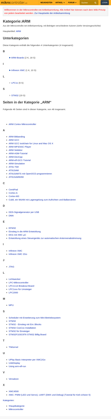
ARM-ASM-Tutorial (18, 153)
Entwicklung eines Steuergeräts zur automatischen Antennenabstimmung (45, 238)
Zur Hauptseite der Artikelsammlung (52, 13)
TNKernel (13, 347)
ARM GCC (14, 140)
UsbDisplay (14, 363)
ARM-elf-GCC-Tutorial (20, 160)
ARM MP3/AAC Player (20, 147)
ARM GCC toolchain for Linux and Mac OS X (31, 143)
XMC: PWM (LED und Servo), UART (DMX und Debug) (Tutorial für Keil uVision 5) (49, 395)
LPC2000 (13, 292)
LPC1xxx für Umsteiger (20, 289)
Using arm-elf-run (17, 366)
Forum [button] (72, 3)
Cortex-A (13, 193)
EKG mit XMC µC (17, 235)
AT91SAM (14, 170)
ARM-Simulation (17, 163)
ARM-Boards (17, 57)
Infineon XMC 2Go (18, 254)
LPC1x (14, 83)
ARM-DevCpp (16, 157)
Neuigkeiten (46, 3)
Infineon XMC (18, 70)
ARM (18, 31)
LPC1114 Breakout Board (21, 286)
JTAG (11, 266)
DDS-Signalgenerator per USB (24, 212)
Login (104, 3)
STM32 (14, 95)
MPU (11, 305)
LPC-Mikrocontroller (18, 282)
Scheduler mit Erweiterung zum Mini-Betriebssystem (35, 317)
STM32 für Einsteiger (19, 331)
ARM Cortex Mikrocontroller (22, 124)
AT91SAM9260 (16, 177)
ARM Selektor (16, 150)
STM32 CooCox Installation (22, 328)
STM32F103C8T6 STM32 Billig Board (27, 334)
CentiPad (13, 189)
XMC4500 (14, 391)
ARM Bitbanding (17, 136)
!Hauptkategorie (16, 406)
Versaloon (14, 379)
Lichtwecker (15, 279)
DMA (11, 215)
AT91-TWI (14, 167)
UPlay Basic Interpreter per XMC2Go (27, 359)
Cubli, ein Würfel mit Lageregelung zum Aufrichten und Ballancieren (42, 199)
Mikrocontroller (16, 409)
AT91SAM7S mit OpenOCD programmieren (30, 173)
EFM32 (12, 228)
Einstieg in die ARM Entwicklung (25, 231)
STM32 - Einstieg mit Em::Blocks (25, 324)
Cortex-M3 (14, 196)
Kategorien (8, 400)
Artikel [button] (60, 3)
